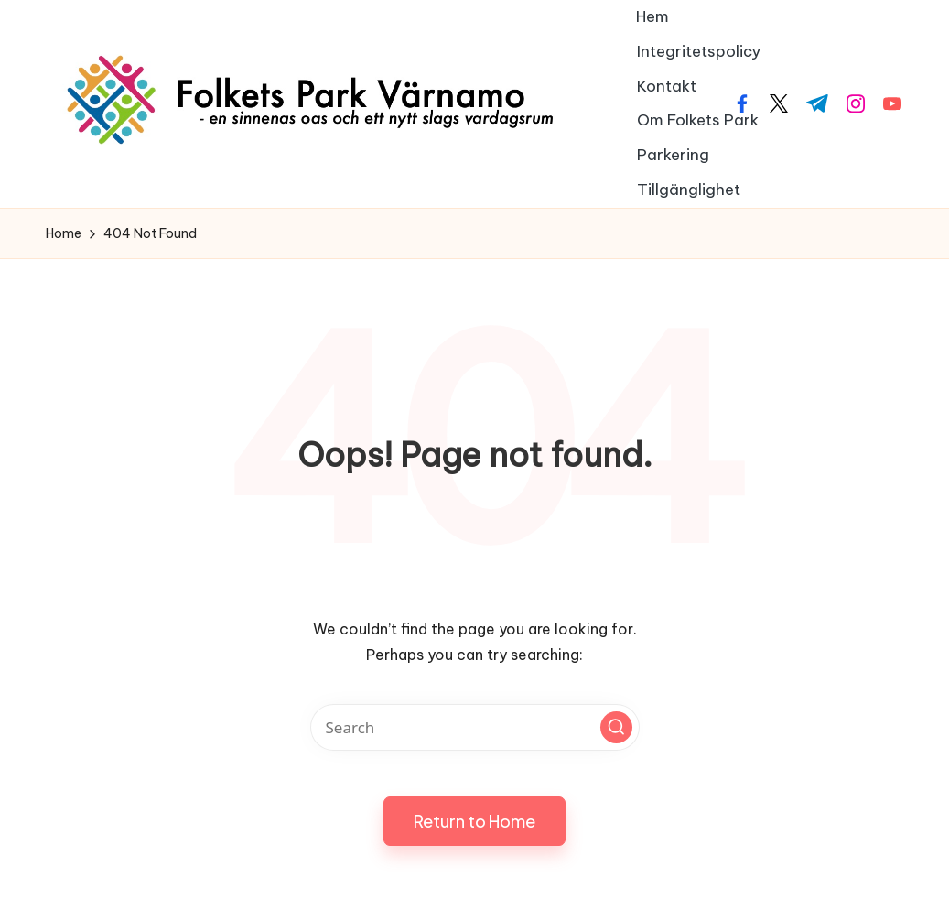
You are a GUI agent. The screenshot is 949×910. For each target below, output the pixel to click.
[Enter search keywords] (475, 727)
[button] (616, 727)
